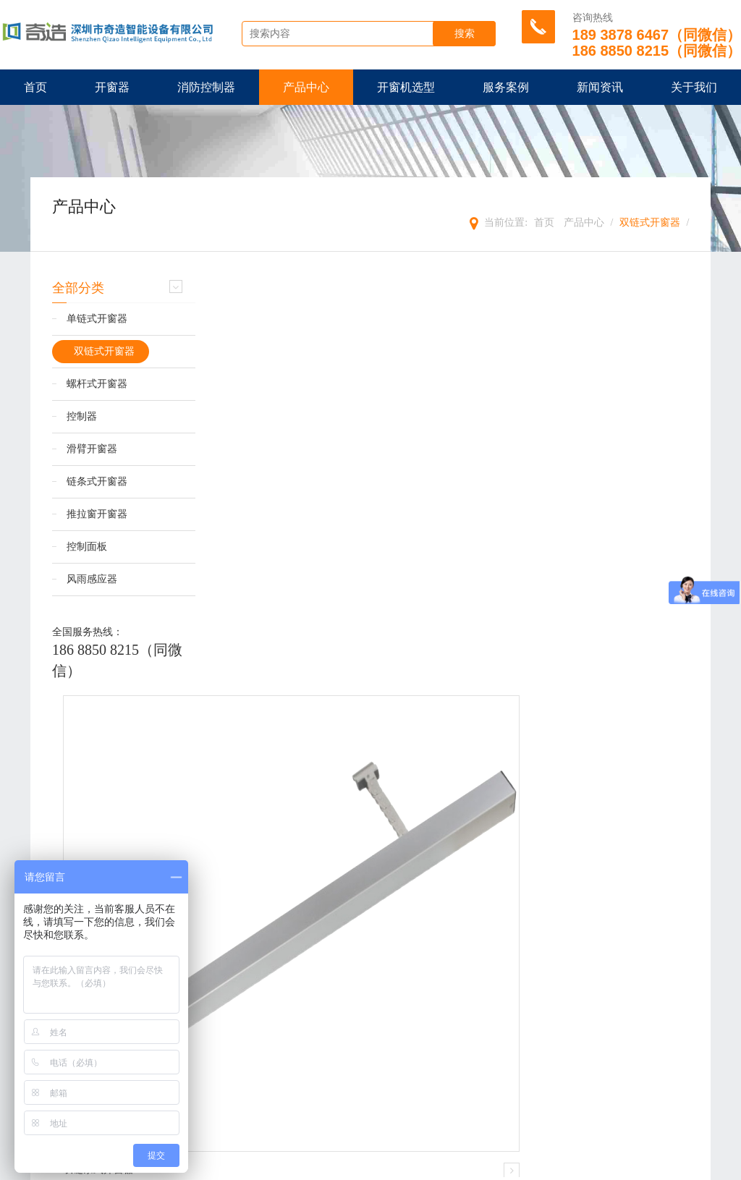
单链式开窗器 (97, 319)
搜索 (468, 34)
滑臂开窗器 (92, 449)
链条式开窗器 (97, 482)
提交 (370, 1109)
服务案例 (506, 87)
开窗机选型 (406, 87)
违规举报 (461, 1165)
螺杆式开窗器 (97, 384)
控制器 (82, 417)
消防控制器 (206, 87)
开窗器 (112, 87)
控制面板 (87, 547)
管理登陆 (413, 1165)
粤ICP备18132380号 (628, 1165)
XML (261, 1165)
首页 (35, 87)
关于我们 (694, 87)
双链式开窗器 (649, 222)
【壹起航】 (557, 1165)
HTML (293, 1165)
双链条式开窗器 (263, 742)
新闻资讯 (600, 87)
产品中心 (306, 87)
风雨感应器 (92, 579)
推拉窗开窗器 (97, 514)
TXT (324, 1165)
